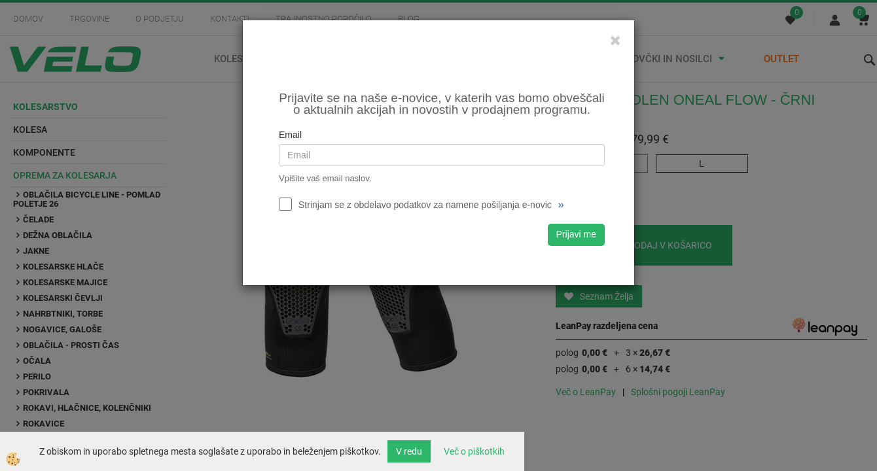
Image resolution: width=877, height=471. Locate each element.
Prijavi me (576, 234)
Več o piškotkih (474, 451)
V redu (409, 451)
